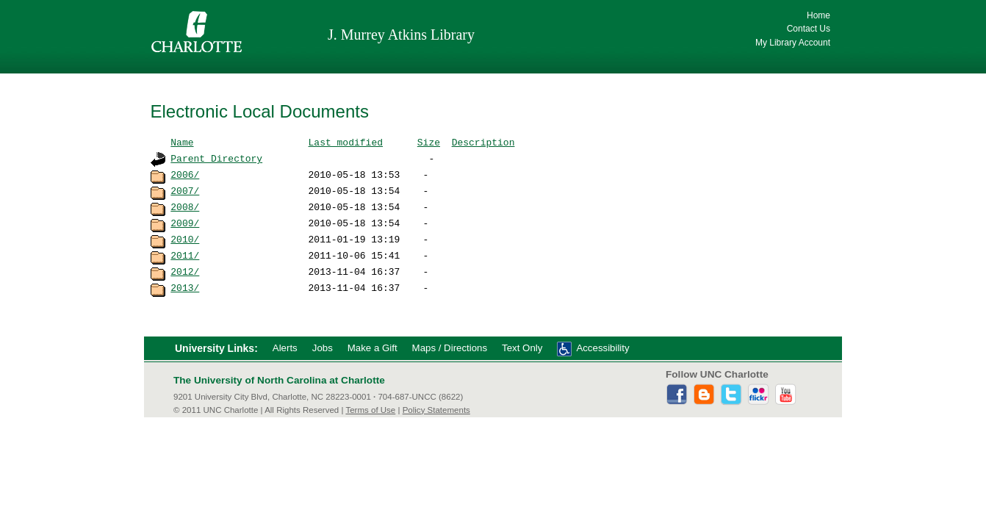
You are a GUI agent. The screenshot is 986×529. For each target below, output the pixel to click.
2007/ (184, 190)
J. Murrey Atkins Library (401, 34)
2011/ (184, 255)
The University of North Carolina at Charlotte (279, 380)
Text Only (522, 347)
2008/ (184, 206)
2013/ (184, 287)
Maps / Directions (449, 347)
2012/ (184, 271)
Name (181, 141)
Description (483, 141)
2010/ (184, 238)
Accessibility (602, 347)
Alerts (285, 347)
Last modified (346, 141)
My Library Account (792, 42)
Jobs (322, 347)
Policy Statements (436, 410)
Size (428, 141)
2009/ (184, 222)
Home (818, 15)
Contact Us (808, 29)
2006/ (184, 174)
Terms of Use (370, 410)
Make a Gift (372, 347)
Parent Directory (216, 158)
